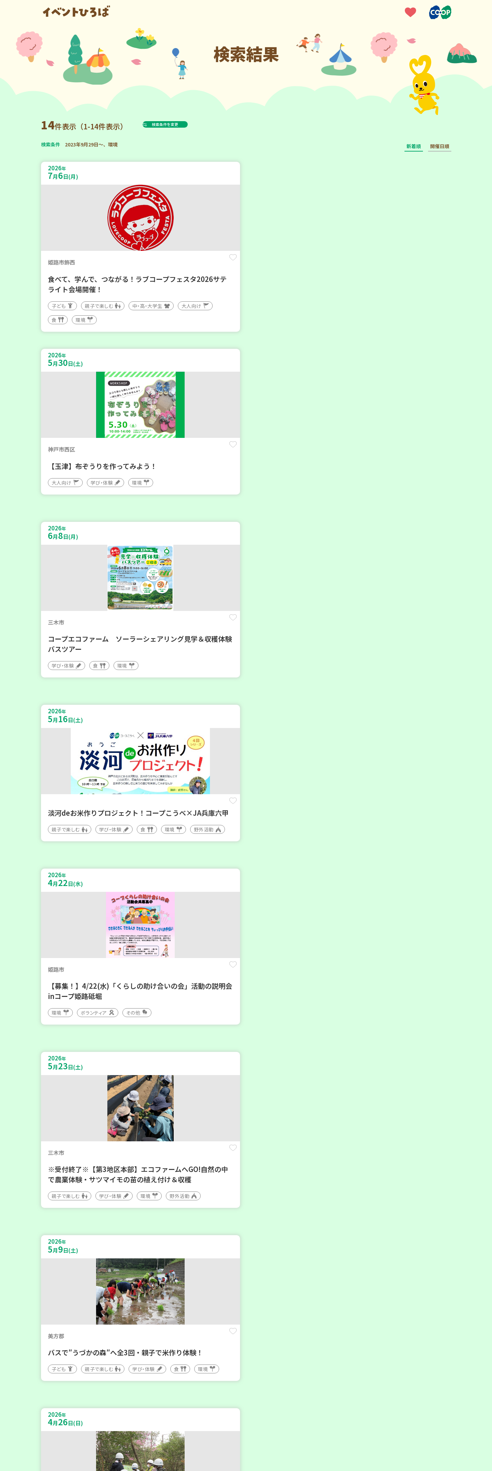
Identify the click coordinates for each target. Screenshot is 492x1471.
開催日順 (439, 146)
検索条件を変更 (182, 124)
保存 (154, 263)
